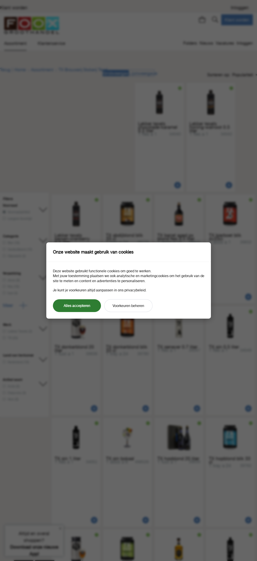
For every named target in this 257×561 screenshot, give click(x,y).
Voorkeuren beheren (128, 306)
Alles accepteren (77, 306)
